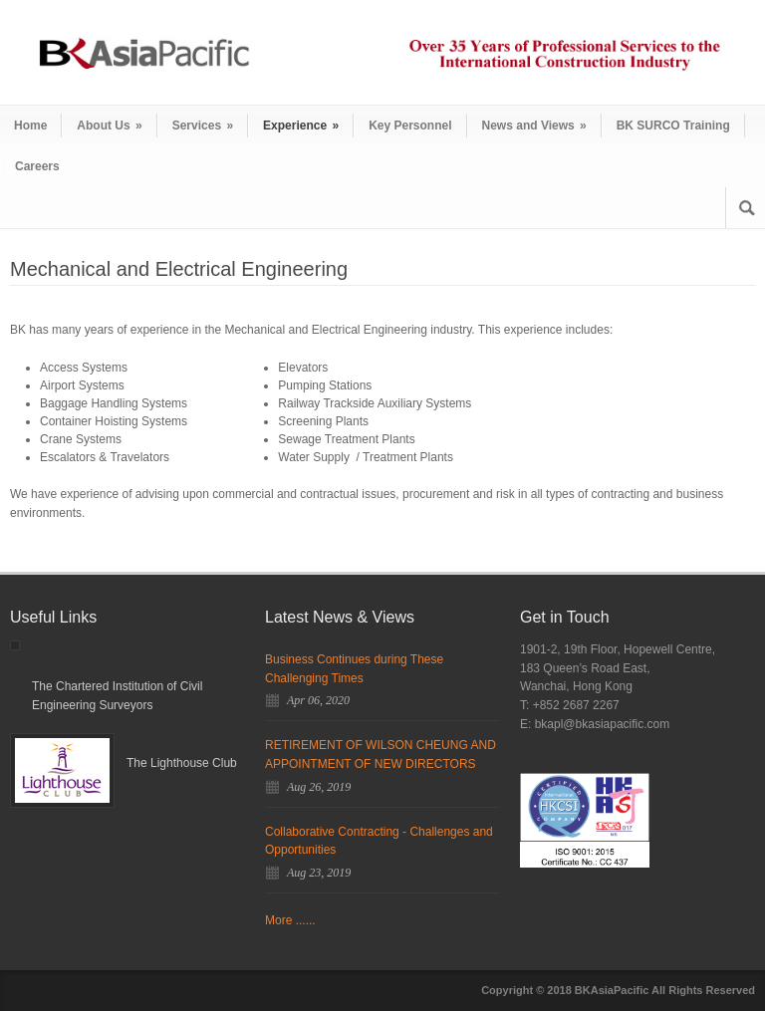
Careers (37, 166)
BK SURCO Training (673, 125)
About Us (109, 125)
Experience (301, 125)
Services (202, 125)
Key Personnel (410, 125)
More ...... (290, 920)
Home (30, 125)
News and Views (534, 125)
